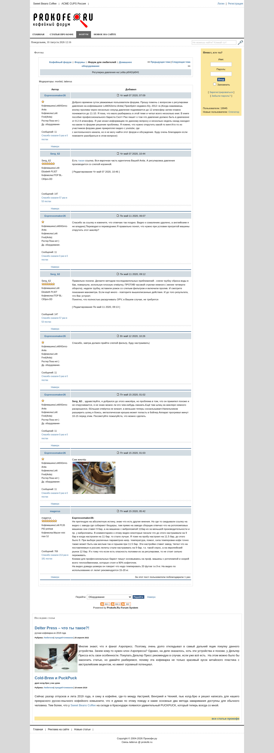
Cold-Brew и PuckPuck (56, 678)
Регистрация (235, 3)
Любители (49, 638)
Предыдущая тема (160, 62)
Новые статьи (82, 729)
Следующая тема (181, 62)
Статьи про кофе (61, 34)
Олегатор (233, 111)
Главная (38, 34)
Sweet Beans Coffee (45, 3)
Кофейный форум (60, 62)
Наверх (55, 146)
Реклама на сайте (58, 729)
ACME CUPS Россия (73, 3)
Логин (220, 3)
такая (81, 160)
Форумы (79, 62)
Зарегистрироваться (221, 92)
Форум (83, 34)
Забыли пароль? (221, 95)
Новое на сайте (105, 34)
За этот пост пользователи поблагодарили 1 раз (162, 577)
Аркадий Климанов (64, 638)
